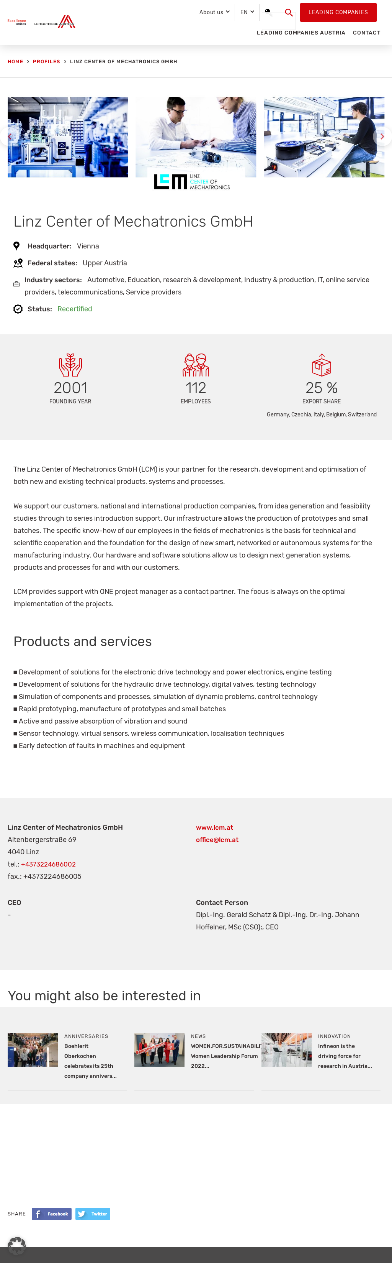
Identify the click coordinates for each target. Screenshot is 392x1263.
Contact (367, 33)
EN (244, 12)
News (198, 1036)
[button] (289, 12)
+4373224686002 (50, 864)
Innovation (334, 1036)
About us (211, 12)
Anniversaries (86, 1036)
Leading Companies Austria (301, 33)
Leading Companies (338, 12)
